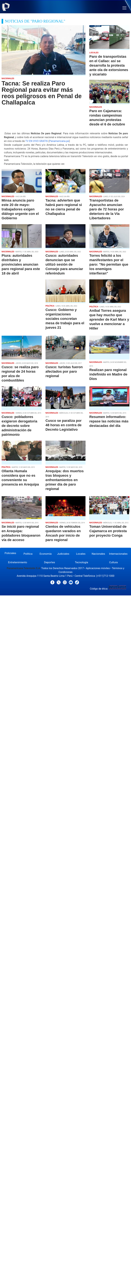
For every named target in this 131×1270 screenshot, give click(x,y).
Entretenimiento (17, 562)
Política (28, 553)
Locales (80, 553)
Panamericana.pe (59, 141)
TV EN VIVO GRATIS (36, 141)
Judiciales (63, 553)
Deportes (49, 562)
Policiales (10, 553)
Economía (46, 553)
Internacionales (118, 553)
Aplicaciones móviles (98, 568)
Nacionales (98, 553)
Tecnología (81, 562)
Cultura (113, 562)
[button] (124, 8)
